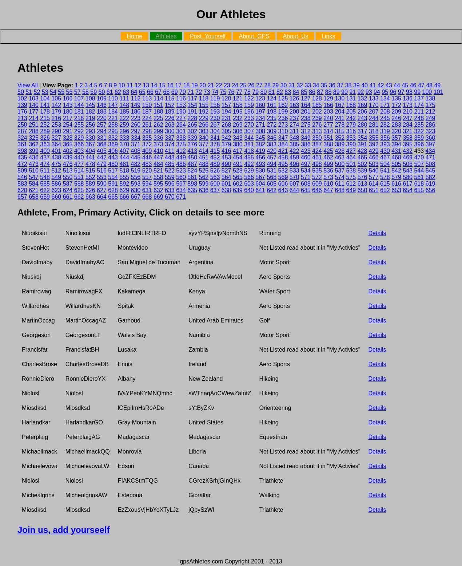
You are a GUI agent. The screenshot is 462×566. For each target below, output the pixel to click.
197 (260, 111)
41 (372, 85)
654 (408, 190)
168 (351, 105)
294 (102, 131)
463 (339, 157)
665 (113, 197)
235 (271, 118)
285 (419, 125)
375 (181, 144)
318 (374, 131)
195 (238, 111)
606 (283, 184)
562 (204, 177)
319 (385, 131)
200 (294, 111)
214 (34, 118)
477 (79, 164)
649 (351, 190)
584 (34, 184)
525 (204, 170)
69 (174, 92)
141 (45, 105)
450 (192, 157)
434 (430, 151)
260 (136, 125)
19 (194, 85)
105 (56, 98)
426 (339, 151)
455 (249, 157)
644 (294, 190)
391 (362, 144)
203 (328, 111)
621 (34, 190)
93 (369, 92)
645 (306, 190)
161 (271, 105)
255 (79, 125)
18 (186, 85)
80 (263, 92)
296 (124, 131)
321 (408, 131)
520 (147, 170)
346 (271, 138)
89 (336, 92)
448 (170, 157)
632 (158, 190)
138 (430, 98)
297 (136, 131)
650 (362, 190)
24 (235, 85)
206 (362, 111)
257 (102, 125)
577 (374, 177)
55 (61, 92)
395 (408, 144)
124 (271, 98)
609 (317, 184)
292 (79, 131)
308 (260, 131)
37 (340, 85)
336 (158, 138)
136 (408, 98)
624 (68, 190)
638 (226, 190)
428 (362, 151)
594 (147, 184)
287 (22, 131)
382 (260, 144)
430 (385, 151)
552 (90, 177)
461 (317, 157)
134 (385, 98)
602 (238, 184)
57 (77, 92)
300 (170, 131)
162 (283, 105)
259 (124, 125)
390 (351, 144)
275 (306, 125)
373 (158, 144)
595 (158, 184)
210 (408, 111)
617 (408, 184)
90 (344, 92)
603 (249, 184)
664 (102, 197)
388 (328, 144)
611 (339, 184)
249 (430, 118)
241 (339, 118)
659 (45, 197)
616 (396, 184)
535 (317, 170)
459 (294, 157)
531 (271, 170)
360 (430, 138)
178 (45, 111)
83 (287, 92)
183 (102, 111)
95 (385, 92)
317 (362, 131)
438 (56, 157)
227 (181, 118)
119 (215, 98)
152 (170, 105)
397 (430, 144)
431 (396, 151)
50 (20, 92)
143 (68, 105)
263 (170, 125)
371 (136, 144)
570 (294, 177)
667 (136, 197)
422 (294, 151)
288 (34, 131)
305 (226, 131)
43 (389, 85)
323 (430, 131)
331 (102, 138)
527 (226, 170)
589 (90, 184)
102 (22, 98)
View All (27, 85)
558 (158, 177)
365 (68, 144)
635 (192, 190)
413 (192, 151)
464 (351, 157)
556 (136, 177)
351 (328, 138)
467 (385, 157)
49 (437, 85)
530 (260, 170)
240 (328, 118)
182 (90, 111)
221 (113, 118)
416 (226, 151)
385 (294, 144)
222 (124, 118)
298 (147, 131)
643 (283, 190)
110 (113, 98)
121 (238, 98)
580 (408, 177)
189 (170, 111)
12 (138, 85)
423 (306, 151)
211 (419, 111)
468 (396, 157)
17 (178, 85)
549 (56, 177)
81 (271, 92)
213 (22, 118)
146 (102, 105)
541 (385, 170)
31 (291, 85)
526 (215, 170)
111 (124, 98)
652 (385, 190)
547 (34, 177)
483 (147, 164)
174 (419, 105)
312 (306, 131)
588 (79, 184)
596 (170, 184)
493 (260, 164)
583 (22, 184)
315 (339, 131)
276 (317, 125)
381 (249, 144)
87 (320, 92)
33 (307, 85)
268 (226, 125)
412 (181, 151)
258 (113, 125)
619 (430, 184)
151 (158, 105)
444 (124, 157)
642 (271, 190)
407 (124, 151)
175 (430, 105)
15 (162, 85)
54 (53, 92)
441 (90, 157)
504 (385, 164)
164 (306, 105)
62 (118, 92)
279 (351, 125)
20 (202, 85)
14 (154, 85)
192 (204, 111)
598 (192, 184)
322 (419, 131)
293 (90, 131)
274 (294, 125)
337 (170, 138)
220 (102, 118)
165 (317, 105)
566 (249, 177)
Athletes (166, 36)
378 (215, 144)
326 (45, 138)
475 (56, 164)
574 (339, 177)
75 (223, 92)
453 (226, 157)
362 (34, 144)
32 (299, 85)
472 (22, 164)
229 (204, 118)
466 (374, 157)
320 (396, 131)
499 (328, 164)
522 (170, 170)
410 (158, 151)
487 (192, 164)
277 (328, 125)
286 (430, 125)
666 (124, 197)
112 (136, 98)
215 (45, 118)
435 (22, 157)
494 (271, 164)
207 (374, 111)
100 (427, 92)
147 (113, 105)
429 (374, 151)
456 (260, 157)
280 (362, 125)
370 (124, 144)
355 (374, 138)
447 (158, 157)
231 (226, 118)
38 (348, 85)
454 (238, 157)
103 (34, 98)
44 (397, 85)
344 (249, 138)
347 (283, 138)
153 (181, 105)
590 (102, 184)
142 (56, 105)
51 (28, 92)
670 (170, 197)
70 (182, 92)
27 (259, 85)
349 (306, 138)
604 (260, 184)
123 (260, 98)
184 (113, 111)
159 (249, 105)
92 (361, 92)
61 (110, 92)
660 (56, 197)
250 (22, 125)
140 (34, 105)
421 (283, 151)
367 (90, 144)
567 (260, 177)
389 (339, 144)
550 (68, 177)
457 (271, 157)
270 (249, 125)
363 (45, 144)
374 (170, 144)
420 (271, 151)
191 (192, 111)
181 (79, 111)
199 (283, 111)
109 (102, 98)
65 (142, 92)
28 (267, 85)
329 (79, 138)
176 (22, 111)
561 (192, 177)
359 (419, 138)
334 (136, 138)
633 (170, 190)
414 (204, 151)
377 (204, 144)
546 (22, 177)
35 (324, 85)
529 (249, 170)
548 (45, 177)
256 (90, 125)
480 (113, 164)
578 (385, 177)
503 (374, 164)
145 (90, 105)
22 (219, 85)
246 (396, 118)
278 (339, 125)
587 (68, 184)
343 (238, 138)
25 (243, 85)
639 (238, 190)
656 (430, 190)
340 (204, 138)
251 (34, 125)
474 (45, 164)
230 (215, 118)
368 (102, 144)
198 (271, 111)
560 (181, 177)
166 (328, 105)
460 (306, 157)
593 (136, 184)
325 (34, 138)
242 (351, 118)
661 (68, 197)
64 (134, 92)
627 (102, 190)
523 (181, 170)
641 (260, 190)
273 (283, 125)
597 (181, 184)
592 (124, 184)
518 (124, 170)
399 (34, 151)
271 (260, 125)
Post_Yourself (208, 36)
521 (158, 170)
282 (385, 125)
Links (328, 36)
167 (339, 105)
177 (34, 111)
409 (147, 151)
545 (430, 170)
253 (56, 125)
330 (90, 138)
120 (226, 98)
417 (238, 151)
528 (238, 170)
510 (34, 170)
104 (45, 98)
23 (227, 85)
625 (79, 190)
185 (124, 111)
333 (124, 138)
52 (37, 92)
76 (231, 92)
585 (45, 184)
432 (408, 151)
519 (136, 170)
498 (317, 164)
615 (385, 184)
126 (294, 98)
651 (374, 190)
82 (279, 92)
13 (146, 85)
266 (204, 125)
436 (34, 157)
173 (408, 105)
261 (147, 125)
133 (374, 98)
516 (102, 170)
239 (317, 118)
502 (362, 164)
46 (413, 85)
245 (385, 118)
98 (409, 92)
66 (150, 92)
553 (102, 177)
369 (113, 144)
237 (294, 118)
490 (226, 164)
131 (351, 98)
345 (260, 138)
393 (385, 144)
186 (136, 111)
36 (332, 85)
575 (351, 177)
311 (294, 131)
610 (328, 184)
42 (381, 85)
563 (215, 177)
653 (396, 190)
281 (374, 125)
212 (430, 111)
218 (79, 118)
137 (419, 98)
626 (90, 190)
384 (283, 144)
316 (351, 131)
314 (328, 131)
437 (45, 157)
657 (22, 197)
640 (249, 190)
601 (226, 184)
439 (68, 157)
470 (419, 157)
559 (170, 177)
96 (393, 92)
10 (122, 85)
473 (34, 164)
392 (374, 144)
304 (215, 131)
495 (283, 164)
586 (56, 184)
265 (192, 125)
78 (247, 92)
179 (56, 111)
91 (352, 92)
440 (79, 157)
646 (317, 190)
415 (215, 151)
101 (438, 92)
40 (364, 85)
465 (362, 157)
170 (374, 105)
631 (147, 190)
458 (283, 157)
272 (271, 125)
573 (328, 177)
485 (170, 164)
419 (260, 151)
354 (362, 138)
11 (130, 85)
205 (351, 111)
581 (419, 177)
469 (408, 157)
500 (339, 164)
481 (124, 164)
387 (317, 144)
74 (215, 92)
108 (90, 98)
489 (215, 164)
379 (226, 144)
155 (204, 105)
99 (417, 92)
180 (68, 111)
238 (306, 118)
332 (113, 138)
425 (328, 151)
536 (328, 170)
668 (147, 197)
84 (296, 92)
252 (45, 125)
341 (215, 138)
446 (147, 157)
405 (102, 151)
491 (238, 164)
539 (362, 170)
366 (79, 144)
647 (328, 190)
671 (181, 197)
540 (374, 170)
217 (68, 118)
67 (158, 92)
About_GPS (254, 36)
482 (136, 164)
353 (351, 138)
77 (239, 92)
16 (170, 85)
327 (56, 138)
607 (294, 184)
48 (429, 85)
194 (226, 111)
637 (215, 190)
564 (226, 177)
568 (271, 177)
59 (93, 92)
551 (79, 177)
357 (396, 138)
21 (210, 85)
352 (339, 138)
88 (328, 92)
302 (192, 131)
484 (158, 164)
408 (136, 151)
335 (147, 138)
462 (328, 157)
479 (102, 164)
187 (147, 111)
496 (294, 164)
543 (408, 170)
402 (68, 151)
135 (396, 98)
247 (408, 118)
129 (328, 98)
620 (22, 190)
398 (22, 151)
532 (283, 170)
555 (124, 177)
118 (204, 98)
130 (339, 98)
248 (419, 118)
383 (271, 144)
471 (430, 157)
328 (68, 138)
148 (124, 105)
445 (136, 157)
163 (294, 105)
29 (275, 85)
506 (408, 164)
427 (351, 151)
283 (396, 125)
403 (79, 151)
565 (238, 177)
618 (419, 184)
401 (56, 151)
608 (306, 184)
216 (56, 118)
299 (158, 131)
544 (419, 170)
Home (134, 36)
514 (79, 170)
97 (401, 92)
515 (90, 170)
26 (251, 85)
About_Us (295, 36)
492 (249, 164)
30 (283, 85)
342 (226, 138)
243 (362, 118)
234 (260, 118)
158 (238, 105)
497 (306, 164)
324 (22, 138)
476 (68, 164)
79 (255, 92)
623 (56, 190)
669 (158, 197)
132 (362, 98)
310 (283, 131)
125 (283, 98)
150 (147, 105)
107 (79, 98)
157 (226, 105)
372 (147, 144)
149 (136, 105)
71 (190, 92)
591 (113, 184)
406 (113, 151)
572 (317, 177)
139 (22, 105)
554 (113, 177)
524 (192, 170)
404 (90, 151)
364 (56, 144)
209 (396, 111)
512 (56, 170)
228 (192, 118)
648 (339, 190)
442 (102, 157)
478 (90, 164)
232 (238, 118)
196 (249, 111)
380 (238, 144)
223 (136, 118)
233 (249, 118)
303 (204, 131)
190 (181, 111)
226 (170, 118)
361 (22, 144)
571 (306, 177)
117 (192, 98)
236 (283, 118)
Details (377, 233)
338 (181, 138)
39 (356, 85)
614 (374, 184)
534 (306, 170)
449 (181, 157)
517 (113, 170)
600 (215, 184)
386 (306, 144)
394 (396, 144)
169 (362, 105)
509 (22, 170)
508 (430, 164)
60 (102, 92)
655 (419, 190)
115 (170, 98)
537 (339, 170)
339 (192, 138)
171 (385, 105)
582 (430, 177)
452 (215, 157)
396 (419, 144)
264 (181, 125)
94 (377, 92)
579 (396, 177)
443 (113, 157)
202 (317, 111)
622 (45, 190)
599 (204, 184)
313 (317, 131)
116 (181, 98)
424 (317, 151)
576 (362, 177)
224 (147, 118)
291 (68, 131)
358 (408, 138)
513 (68, 170)
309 (271, 131)
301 (181, 131)
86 (312, 92)
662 (79, 197)
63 (126, 92)
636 (204, 190)
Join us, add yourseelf (63, 530)
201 (306, 111)
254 (68, 125)
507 (419, 164)
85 (304, 92)
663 (90, 197)
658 (34, 197)
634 (181, 190)
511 (45, 170)
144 (79, 105)
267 (215, 125)
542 (396, 170)
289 (45, 131)
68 (166, 92)
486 (181, 164)
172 (396, 105)
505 (396, 164)
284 (408, 125)
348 (294, 138)
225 (158, 118)
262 (158, 125)
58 (85, 92)
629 (124, 190)
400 (45, 151)
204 (339, 111)
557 (147, 177)
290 (56, 131)
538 (351, 170)
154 (192, 105)
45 (405, 85)
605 (271, 184)
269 (238, 125)
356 (385, 138)
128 (317, 98)
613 (362, 184)
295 (113, 131)
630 (136, 190)
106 (68, 98)
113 (147, 98)
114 (158, 98)
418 (249, 151)
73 (207, 92)
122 (249, 98)
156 (215, 105)
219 (90, 118)
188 (158, 111)
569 (283, 177)
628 (113, 190)
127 (306, 98)
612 (351, 184)
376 (192, 144)
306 (238, 131)
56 (69, 92)
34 (316, 85)
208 (385, 111)
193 (215, 111)
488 (204, 164)
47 (421, 85)
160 (260, 105)
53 (45, 92)
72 (199, 92)
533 (294, 170)
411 (170, 151)
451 (204, 157)
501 (351, 164)
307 (249, 131)
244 (374, 118)
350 (317, 138)
